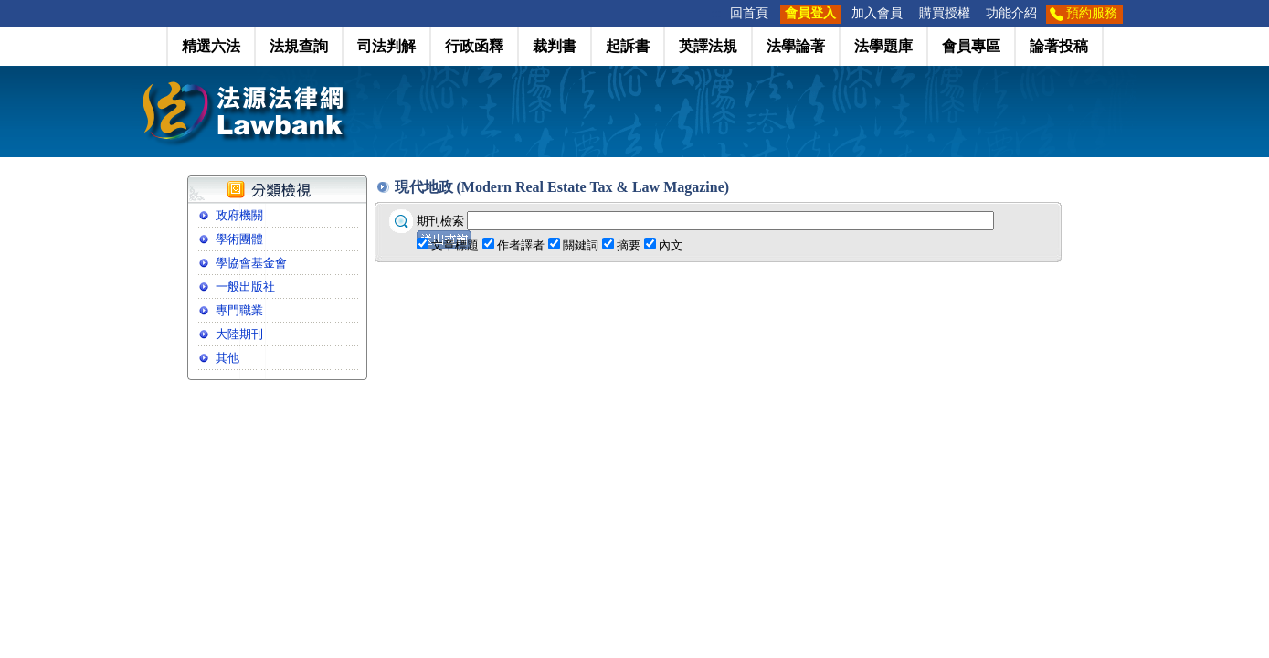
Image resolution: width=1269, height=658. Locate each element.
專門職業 (239, 310)
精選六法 (211, 46)
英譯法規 (708, 46)
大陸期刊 (239, 334)
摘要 (628, 245)
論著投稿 (1059, 46)
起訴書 (628, 46)
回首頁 (749, 13)
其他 (227, 358)
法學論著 (796, 46)
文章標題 (455, 245)
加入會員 (877, 13)
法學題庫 (883, 46)
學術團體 (239, 239)
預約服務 (1091, 13)
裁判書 (554, 46)
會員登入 (810, 13)
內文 (670, 245)
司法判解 (386, 46)
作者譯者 (521, 245)
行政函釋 (474, 46)
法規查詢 (299, 46)
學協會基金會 (251, 263)
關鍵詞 (580, 245)
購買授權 (944, 13)
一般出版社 (245, 286)
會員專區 (971, 46)
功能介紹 (1011, 13)
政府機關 (239, 215)
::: (716, 13)
